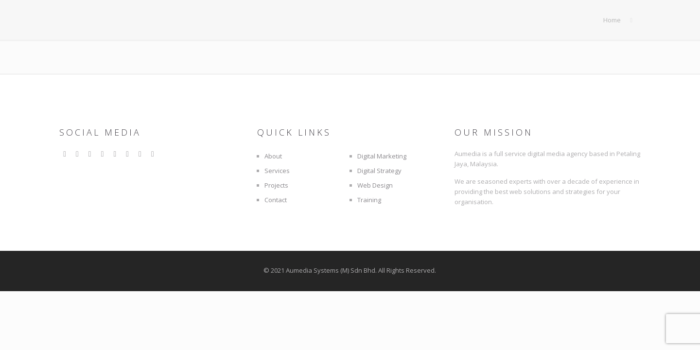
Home (612, 20)
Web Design (375, 185)
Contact (275, 199)
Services (277, 170)
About (273, 156)
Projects (276, 185)
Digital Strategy (379, 170)
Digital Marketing (381, 156)
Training (369, 199)
